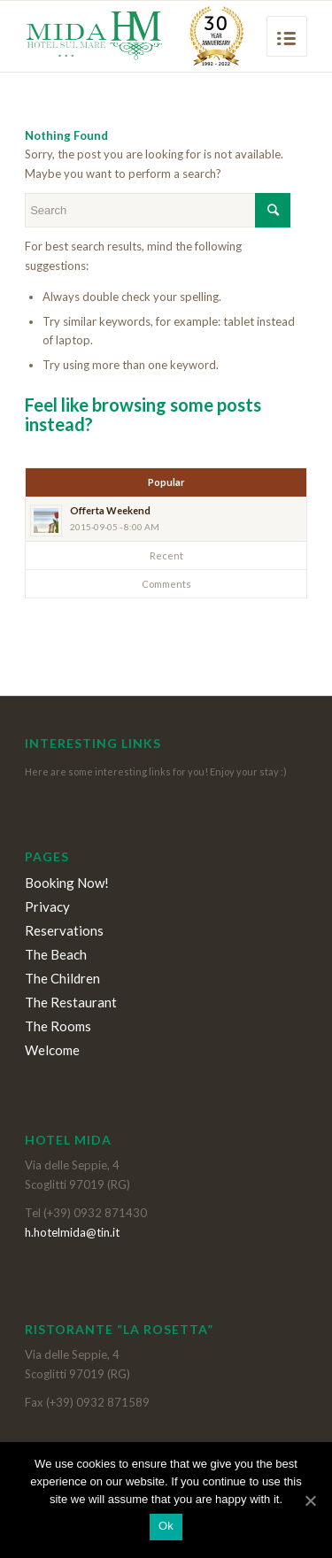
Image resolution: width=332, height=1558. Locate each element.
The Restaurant (71, 1002)
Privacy (47, 906)
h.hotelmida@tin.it (72, 1232)
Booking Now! (67, 883)
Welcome (52, 1050)
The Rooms (58, 1026)
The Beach (56, 954)
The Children (62, 978)
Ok (166, 1525)
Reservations (64, 930)
